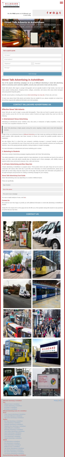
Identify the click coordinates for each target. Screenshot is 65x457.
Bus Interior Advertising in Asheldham (14, 451)
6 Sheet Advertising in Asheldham (13, 405)
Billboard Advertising (29, 134)
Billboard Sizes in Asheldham (12, 404)
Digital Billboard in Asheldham (12, 428)
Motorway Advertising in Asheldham (13, 429)
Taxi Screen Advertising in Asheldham (14, 448)
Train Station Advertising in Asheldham (14, 431)
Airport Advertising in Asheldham (12, 433)
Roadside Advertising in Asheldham (13, 424)
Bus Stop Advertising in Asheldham (13, 421)
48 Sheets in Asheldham (10, 407)
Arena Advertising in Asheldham (12, 434)
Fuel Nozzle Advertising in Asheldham (14, 453)
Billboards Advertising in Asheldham (12, 400)
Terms (60, 400)
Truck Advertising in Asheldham (12, 445)
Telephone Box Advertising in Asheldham (15, 426)
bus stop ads (41, 95)
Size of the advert (7, 189)
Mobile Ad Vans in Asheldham (12, 446)
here (25, 197)
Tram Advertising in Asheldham (12, 436)
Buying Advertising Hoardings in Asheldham (14, 455)
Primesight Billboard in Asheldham (13, 416)
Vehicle (5, 439)
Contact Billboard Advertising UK (32, 104)
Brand (4, 412)
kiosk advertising (32, 95)
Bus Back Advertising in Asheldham (13, 450)
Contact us (32, 214)
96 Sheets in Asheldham (10, 409)
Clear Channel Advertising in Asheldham (14, 414)
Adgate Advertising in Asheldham (13, 438)
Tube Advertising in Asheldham (12, 422)
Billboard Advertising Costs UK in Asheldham (15, 411)
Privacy (56, 400)
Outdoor (5, 419)
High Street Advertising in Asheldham (14, 417)
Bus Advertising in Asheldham (12, 443)
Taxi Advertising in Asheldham (12, 441)
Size (4, 402)
